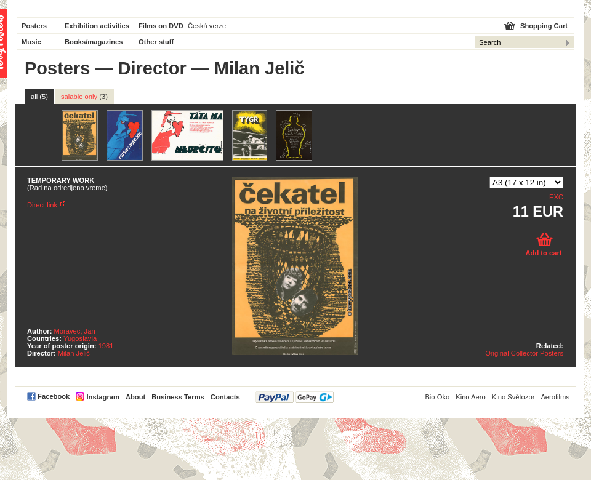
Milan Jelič (74, 353)
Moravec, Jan (74, 331)
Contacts (225, 397)
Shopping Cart (544, 26)
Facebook (54, 396)
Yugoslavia (80, 338)
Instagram (102, 397)
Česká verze (207, 26)
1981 (106, 346)
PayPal (294, 397)
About (135, 397)
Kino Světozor (513, 397)
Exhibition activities (97, 26)
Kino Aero (471, 397)
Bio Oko (437, 397)
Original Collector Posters (524, 353)
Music (31, 42)
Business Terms (177, 397)
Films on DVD (161, 26)
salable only (84, 96)
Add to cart (543, 253)
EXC (556, 197)
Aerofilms (555, 397)
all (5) (39, 96)
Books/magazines (94, 42)
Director (152, 68)
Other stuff (156, 42)
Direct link (42, 205)
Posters (34, 26)
